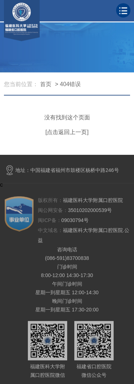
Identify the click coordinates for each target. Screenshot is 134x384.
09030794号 (63, 220)
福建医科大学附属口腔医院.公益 (83, 235)
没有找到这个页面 (67, 118)
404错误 (70, 85)
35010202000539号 (75, 210)
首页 (45, 85)
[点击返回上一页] (67, 132)
